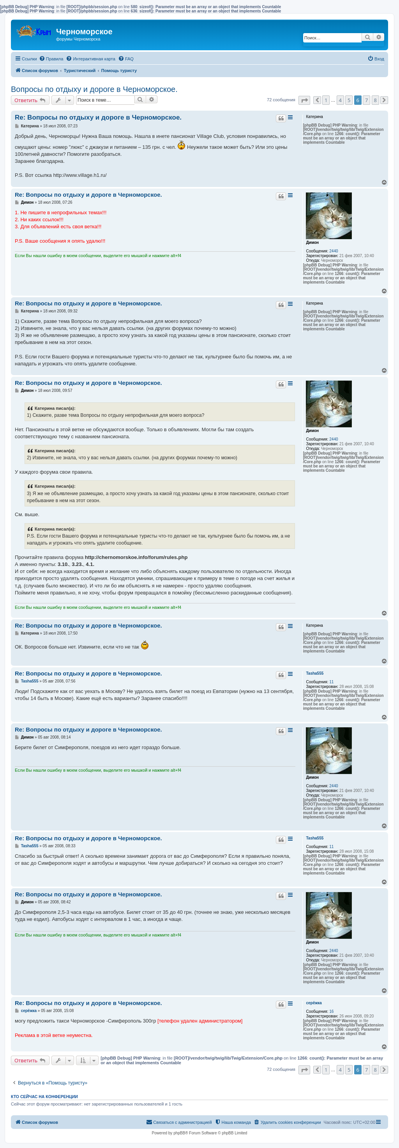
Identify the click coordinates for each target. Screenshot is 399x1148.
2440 (333, 251)
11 (331, 682)
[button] (304, 100)
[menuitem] (51, 58)
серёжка (313, 1003)
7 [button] (366, 100)
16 (331, 1011)
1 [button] (326, 100)
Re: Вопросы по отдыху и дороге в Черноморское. (98, 117)
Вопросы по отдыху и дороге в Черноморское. (94, 89)
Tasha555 (314, 673)
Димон (312, 242)
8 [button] (375, 100)
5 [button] (349, 100)
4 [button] (340, 100)
